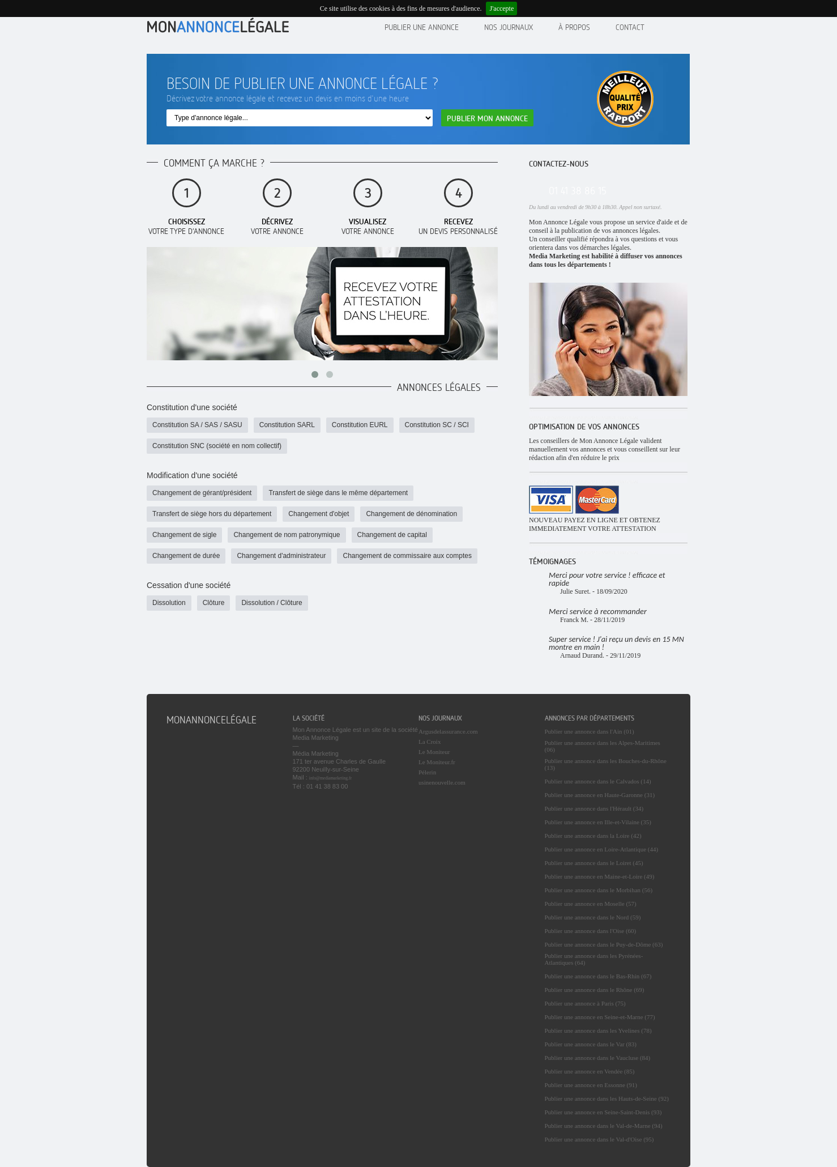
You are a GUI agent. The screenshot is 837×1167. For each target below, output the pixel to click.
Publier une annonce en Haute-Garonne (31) (600, 794)
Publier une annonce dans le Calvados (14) (598, 781)
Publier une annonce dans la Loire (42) (593, 835)
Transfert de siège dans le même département (338, 493)
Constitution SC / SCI (437, 425)
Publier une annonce (422, 27)
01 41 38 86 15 (578, 191)
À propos (574, 27)
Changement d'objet (318, 514)
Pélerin (427, 772)
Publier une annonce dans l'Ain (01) (589, 731)
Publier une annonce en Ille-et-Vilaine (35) (598, 822)
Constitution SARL (287, 425)
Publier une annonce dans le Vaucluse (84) (598, 1057)
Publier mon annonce (487, 118)
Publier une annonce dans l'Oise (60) (591, 930)
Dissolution (169, 603)
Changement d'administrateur (281, 556)
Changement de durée (186, 556)
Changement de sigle (184, 535)
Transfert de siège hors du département (211, 514)
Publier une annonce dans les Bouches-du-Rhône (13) (606, 764)
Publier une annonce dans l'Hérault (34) (594, 808)
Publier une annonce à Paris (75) (585, 1003)
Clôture (214, 603)
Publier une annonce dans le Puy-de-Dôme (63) (604, 944)
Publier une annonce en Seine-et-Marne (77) (600, 1016)
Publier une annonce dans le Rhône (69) (594, 989)
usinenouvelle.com (442, 782)
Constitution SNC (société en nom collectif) (216, 446)
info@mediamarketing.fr (330, 778)
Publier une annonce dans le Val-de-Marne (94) (604, 1125)
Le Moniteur (434, 751)
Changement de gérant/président (201, 493)
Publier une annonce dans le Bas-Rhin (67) (598, 976)
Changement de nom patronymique (286, 535)
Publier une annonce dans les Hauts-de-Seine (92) (607, 1098)
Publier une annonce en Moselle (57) (591, 903)
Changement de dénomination (411, 514)
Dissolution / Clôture (271, 603)
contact (630, 27)
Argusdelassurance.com (448, 731)
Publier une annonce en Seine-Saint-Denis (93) (603, 1112)
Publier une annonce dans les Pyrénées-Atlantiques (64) (594, 959)
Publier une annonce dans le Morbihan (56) (599, 890)
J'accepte (501, 8)
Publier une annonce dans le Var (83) (591, 1044)
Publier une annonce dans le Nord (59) (593, 917)
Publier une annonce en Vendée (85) (590, 1071)
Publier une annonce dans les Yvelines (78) (598, 1030)
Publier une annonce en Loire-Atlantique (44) (602, 849)
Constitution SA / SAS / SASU (197, 425)
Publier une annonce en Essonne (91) (591, 1084)
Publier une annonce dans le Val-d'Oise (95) (599, 1139)
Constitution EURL (360, 425)
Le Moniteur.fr (436, 762)
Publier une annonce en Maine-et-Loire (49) (600, 876)
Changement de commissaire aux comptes (407, 556)
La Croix (429, 741)
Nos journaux (508, 27)
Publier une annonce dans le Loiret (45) (594, 862)
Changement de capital (392, 535)
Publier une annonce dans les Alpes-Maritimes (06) (602, 746)
